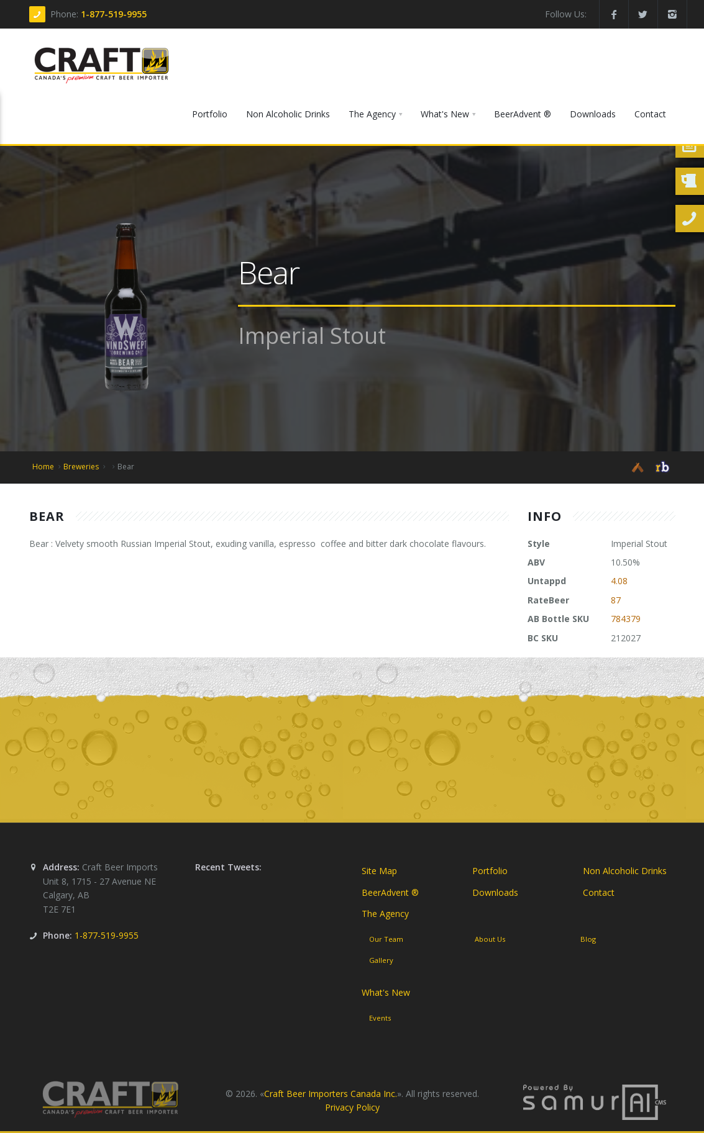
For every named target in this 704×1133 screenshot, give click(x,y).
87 (616, 600)
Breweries (81, 466)
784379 (626, 619)
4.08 (619, 581)
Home (43, 466)
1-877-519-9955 (114, 14)
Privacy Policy (352, 1107)
